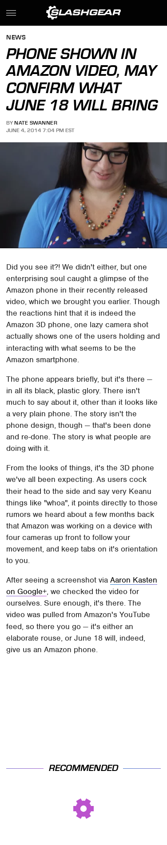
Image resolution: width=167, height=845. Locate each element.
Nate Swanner (35, 123)
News (16, 38)
